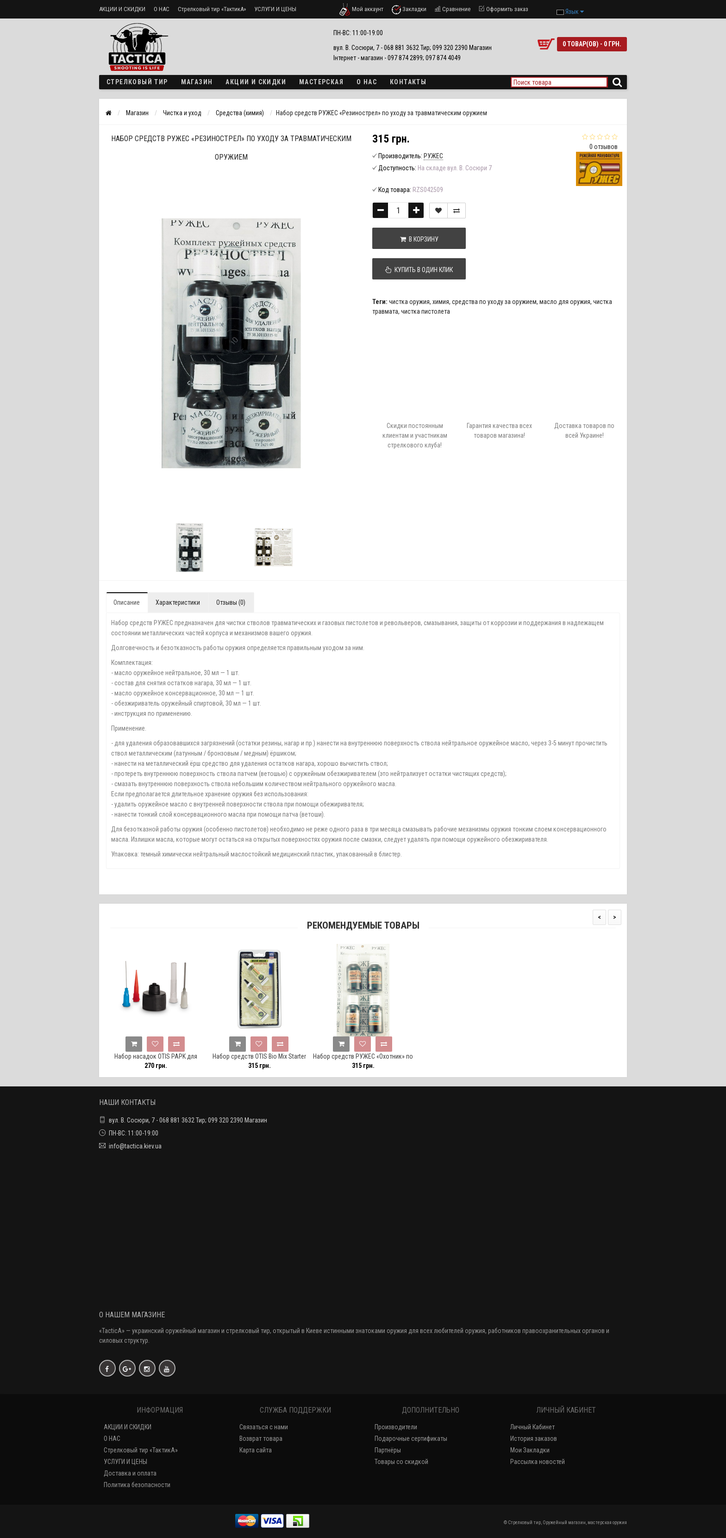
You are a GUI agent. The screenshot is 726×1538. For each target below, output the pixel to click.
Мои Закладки (530, 1450)
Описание (126, 602)
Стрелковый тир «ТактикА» (212, 9)
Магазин (197, 82)
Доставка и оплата (130, 1473)
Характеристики (178, 602)
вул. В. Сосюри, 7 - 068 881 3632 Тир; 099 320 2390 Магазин (188, 1120)
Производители (396, 1427)
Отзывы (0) (230, 602)
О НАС (161, 9)
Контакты (408, 82)
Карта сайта (255, 1450)
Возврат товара (260, 1438)
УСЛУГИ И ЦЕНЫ (275, 9)
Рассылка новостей (537, 1461)
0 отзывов (603, 146)
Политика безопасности (137, 1484)
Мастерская (321, 82)
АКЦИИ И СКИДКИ (122, 9)
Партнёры (388, 1450)
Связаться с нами (263, 1427)
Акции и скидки (255, 82)
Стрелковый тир (137, 82)
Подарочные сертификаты (411, 1438)
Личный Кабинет (532, 1427)
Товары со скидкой (401, 1461)
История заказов (533, 1438)
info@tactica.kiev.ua (135, 1146)
